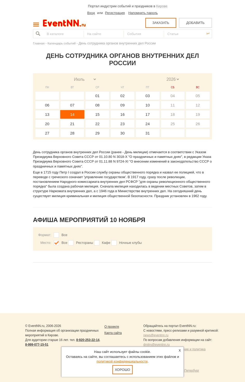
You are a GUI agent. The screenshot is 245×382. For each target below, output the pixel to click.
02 (122, 95)
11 (173, 105)
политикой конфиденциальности (122, 361)
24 (147, 124)
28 (72, 133)
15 (97, 114)
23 (122, 124)
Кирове (161, 6)
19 (198, 114)
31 (147, 133)
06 (47, 105)
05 (198, 95)
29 (97, 133)
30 (122, 133)
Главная (38, 43)
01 (97, 95)
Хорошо (122, 370)
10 (147, 105)
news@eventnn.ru (155, 335)
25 (173, 124)
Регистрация (115, 13)
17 (147, 114)
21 (72, 124)
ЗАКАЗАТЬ (160, 23)
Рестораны (84, 243)
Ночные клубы (130, 243)
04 (173, 95)
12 (198, 105)
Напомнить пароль (143, 13)
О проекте (111, 327)
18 (173, 114)
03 (147, 95)
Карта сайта (113, 333)
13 (47, 114)
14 (72, 114)
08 (97, 105)
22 (97, 124)
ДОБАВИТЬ (195, 23)
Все (64, 235)
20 (47, 124)
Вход (91, 13)
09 (122, 105)
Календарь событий (61, 43)
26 (198, 124)
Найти (37, 34)
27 (47, 133)
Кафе (106, 243)
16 (122, 114)
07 (72, 105)
